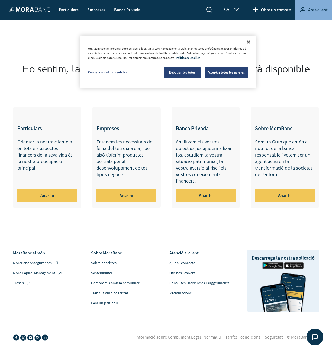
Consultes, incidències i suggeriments (199, 283)
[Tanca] (248, 42)
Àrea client (313, 10)
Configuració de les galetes (107, 72)
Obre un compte (271, 10)
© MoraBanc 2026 (303, 337)
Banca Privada (127, 9)
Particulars (69, 9)
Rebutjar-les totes (182, 72)
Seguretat (274, 337)
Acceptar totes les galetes (226, 72)
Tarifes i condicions (242, 337)
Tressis (22, 283)
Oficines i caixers (182, 273)
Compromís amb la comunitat (115, 283)
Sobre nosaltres (104, 263)
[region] (168, 62)
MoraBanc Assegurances (36, 263)
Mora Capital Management (37, 273)
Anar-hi (47, 195)
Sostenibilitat (101, 273)
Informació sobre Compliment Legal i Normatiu (178, 337)
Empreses (96, 9)
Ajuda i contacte (182, 263)
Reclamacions (180, 293)
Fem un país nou (104, 303)
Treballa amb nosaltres (109, 293)
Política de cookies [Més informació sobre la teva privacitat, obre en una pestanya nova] (188, 58)
